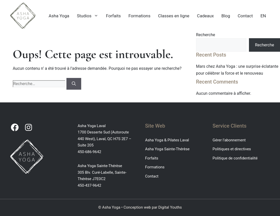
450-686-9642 (89, 152)
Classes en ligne (173, 15)
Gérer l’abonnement (229, 140)
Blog (225, 15)
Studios (89, 15)
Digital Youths (170, 207)
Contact (245, 15)
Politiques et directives (232, 149)
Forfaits (113, 15)
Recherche (205, 34)
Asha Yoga (59, 15)
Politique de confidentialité (235, 158)
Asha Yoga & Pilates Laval (167, 140)
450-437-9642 (89, 185)
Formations (139, 15)
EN (263, 15)
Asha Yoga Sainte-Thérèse (167, 149)
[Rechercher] (73, 84)
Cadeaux (205, 15)
